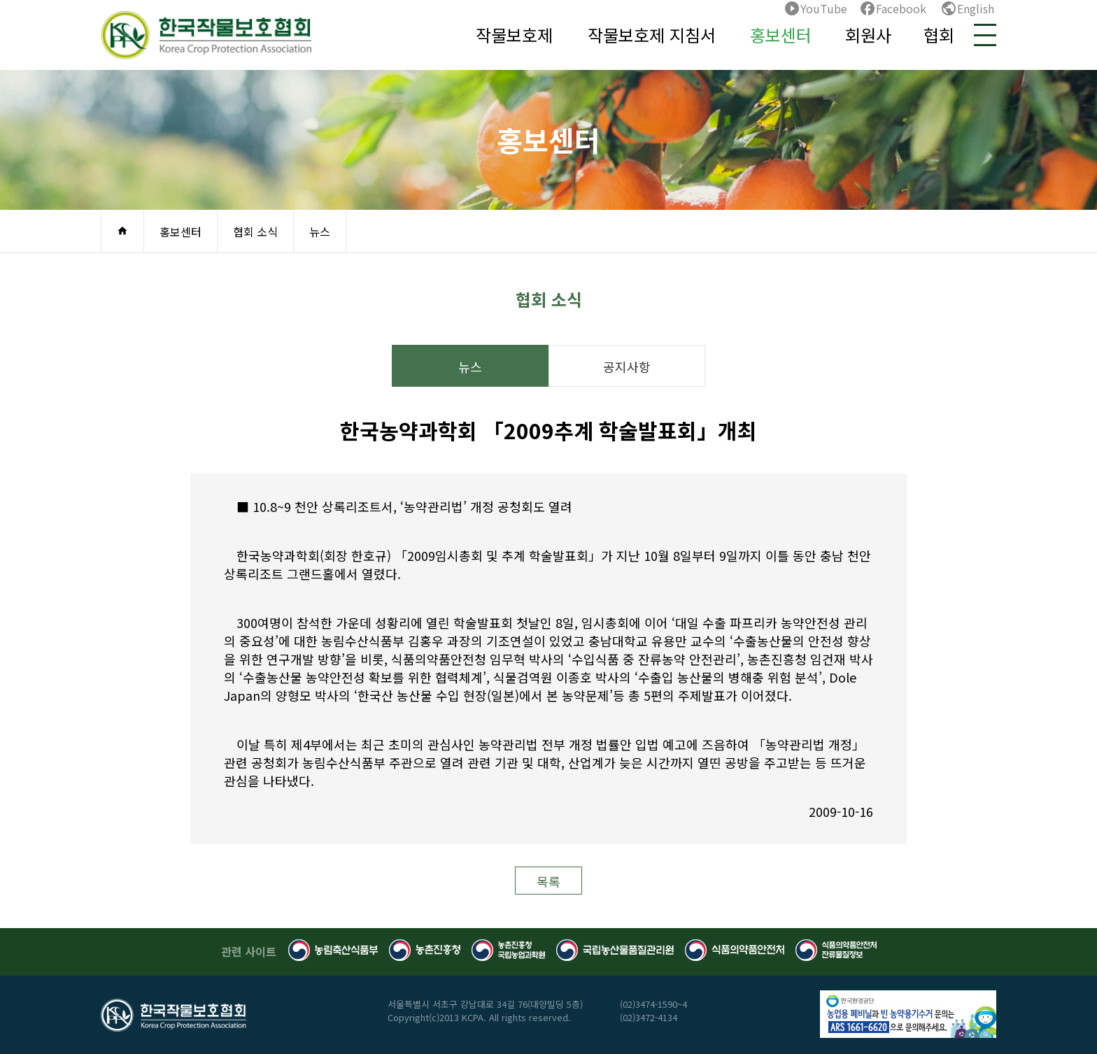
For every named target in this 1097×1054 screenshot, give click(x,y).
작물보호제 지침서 (652, 34)
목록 (548, 881)
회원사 (868, 34)
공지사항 (627, 366)
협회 (938, 34)
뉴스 (319, 231)
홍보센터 (781, 34)
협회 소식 (255, 231)
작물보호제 (514, 34)
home (122, 230)
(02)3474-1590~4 (653, 1004)
